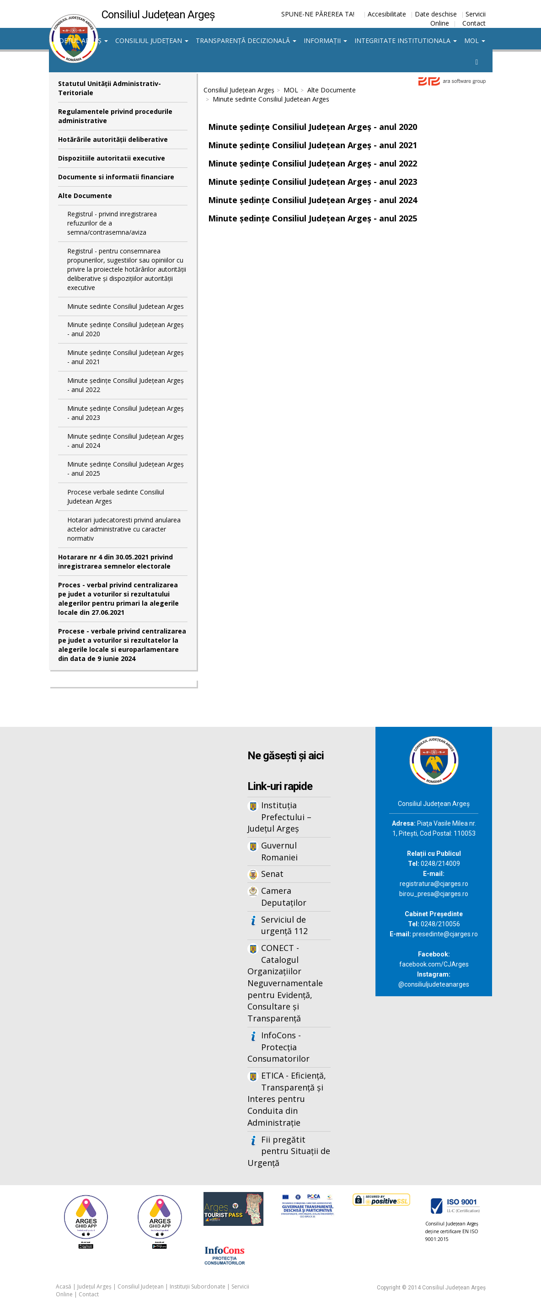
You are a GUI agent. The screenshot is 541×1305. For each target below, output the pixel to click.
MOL (474, 40)
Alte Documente (85, 195)
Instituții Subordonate (197, 1286)
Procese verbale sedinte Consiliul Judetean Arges (115, 496)
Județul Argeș (80, 40)
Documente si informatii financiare (116, 176)
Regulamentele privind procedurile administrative (115, 116)
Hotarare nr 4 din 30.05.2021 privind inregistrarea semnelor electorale (115, 561)
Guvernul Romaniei (279, 851)
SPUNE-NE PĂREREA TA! (317, 14)
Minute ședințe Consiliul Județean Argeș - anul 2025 (125, 469)
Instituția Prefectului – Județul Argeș (279, 817)
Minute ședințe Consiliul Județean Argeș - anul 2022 (125, 385)
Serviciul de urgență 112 (284, 925)
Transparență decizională (246, 40)
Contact (474, 23)
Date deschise (436, 14)
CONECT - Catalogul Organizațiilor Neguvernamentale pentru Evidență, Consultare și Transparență (285, 983)
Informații (325, 40)
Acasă (63, 1286)
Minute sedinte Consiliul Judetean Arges (125, 306)
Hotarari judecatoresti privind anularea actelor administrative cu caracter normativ (124, 529)
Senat (272, 873)
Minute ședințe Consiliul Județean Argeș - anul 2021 (125, 357)
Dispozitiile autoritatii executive (111, 158)
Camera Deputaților (283, 896)
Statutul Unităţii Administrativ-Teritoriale (109, 88)
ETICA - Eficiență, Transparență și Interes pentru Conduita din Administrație (286, 1099)
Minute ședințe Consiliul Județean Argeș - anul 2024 (125, 441)
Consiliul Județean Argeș (239, 90)
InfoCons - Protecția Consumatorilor (278, 1047)
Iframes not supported (123, 878)
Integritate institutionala (405, 40)
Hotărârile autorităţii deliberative (113, 139)
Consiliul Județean (151, 40)
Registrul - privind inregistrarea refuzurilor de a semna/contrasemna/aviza (112, 222)
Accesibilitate (387, 14)
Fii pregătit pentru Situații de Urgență (288, 1151)
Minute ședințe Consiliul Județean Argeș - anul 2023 (125, 413)
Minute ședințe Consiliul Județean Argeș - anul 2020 (125, 329)
